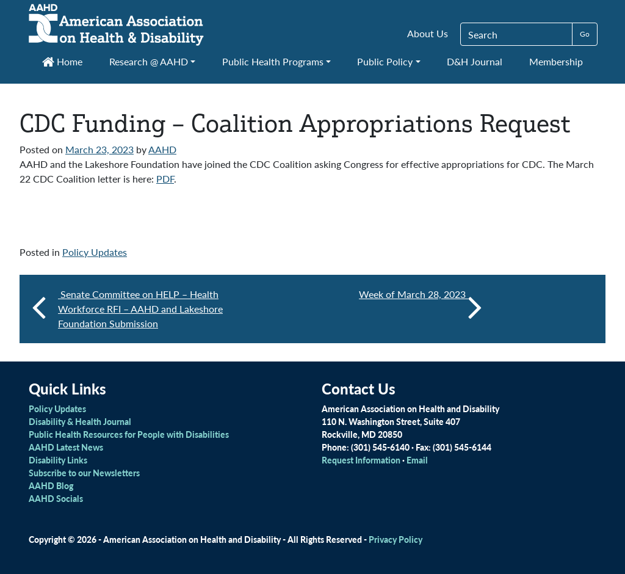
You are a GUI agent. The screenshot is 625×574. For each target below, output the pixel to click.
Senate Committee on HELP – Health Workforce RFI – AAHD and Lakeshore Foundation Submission (140, 308)
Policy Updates (94, 252)
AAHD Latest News (66, 447)
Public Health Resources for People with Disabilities (129, 434)
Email (417, 460)
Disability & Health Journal (80, 421)
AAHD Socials (56, 498)
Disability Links (58, 460)
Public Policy (385, 61)
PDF (165, 179)
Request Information (361, 460)
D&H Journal (474, 61)
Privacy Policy (395, 539)
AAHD (162, 149)
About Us (427, 33)
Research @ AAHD (148, 61)
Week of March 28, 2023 (420, 306)
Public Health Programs (272, 61)
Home (62, 61)
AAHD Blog (51, 485)
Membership (556, 61)
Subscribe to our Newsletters (84, 473)
